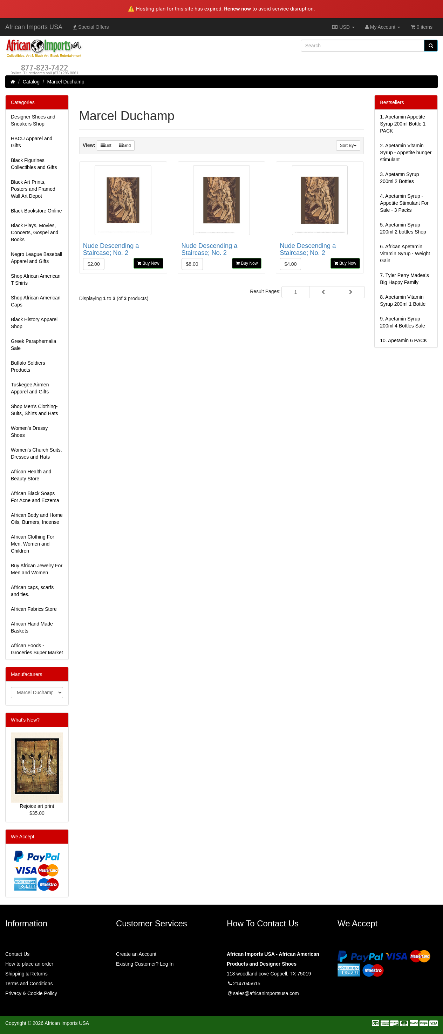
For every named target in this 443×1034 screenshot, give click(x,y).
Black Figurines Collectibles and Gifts (34, 163)
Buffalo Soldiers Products (28, 366)
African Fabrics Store (34, 609)
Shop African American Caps (36, 301)
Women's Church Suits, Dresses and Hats (36, 453)
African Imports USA (33, 27)
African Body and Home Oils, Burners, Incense (37, 518)
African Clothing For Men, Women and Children (32, 544)
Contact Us (17, 954)
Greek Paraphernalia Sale (33, 344)
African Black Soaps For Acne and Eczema (35, 497)
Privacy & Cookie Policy (31, 993)
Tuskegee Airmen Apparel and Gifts (30, 388)
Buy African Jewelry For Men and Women (36, 569)
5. (403, 228)
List (106, 145)
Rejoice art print (37, 806)
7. (404, 278)
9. (402, 322)
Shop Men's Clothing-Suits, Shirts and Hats (34, 410)
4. (404, 203)
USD (343, 27)
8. (402, 300)
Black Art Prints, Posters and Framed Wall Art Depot (33, 189)
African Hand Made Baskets (32, 627)
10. (403, 340)
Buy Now (148, 263)
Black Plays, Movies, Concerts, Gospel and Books (34, 232)
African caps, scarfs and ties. (32, 590)
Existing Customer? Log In (144, 964)
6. (405, 253)
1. (402, 124)
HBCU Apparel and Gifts (31, 142)
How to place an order (29, 964)
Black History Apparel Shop (34, 323)
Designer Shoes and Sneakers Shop (33, 120)
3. (399, 177)
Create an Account (136, 954)
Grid (125, 145)
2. (405, 152)
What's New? (25, 720)
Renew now (237, 9)
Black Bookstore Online (36, 211)
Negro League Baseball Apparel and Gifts (36, 257)
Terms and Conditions (29, 983)
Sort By (348, 145)
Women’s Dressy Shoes (29, 431)
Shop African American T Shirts (36, 279)
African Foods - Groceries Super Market (37, 649)
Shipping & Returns (26, 973)
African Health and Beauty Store (31, 475)
